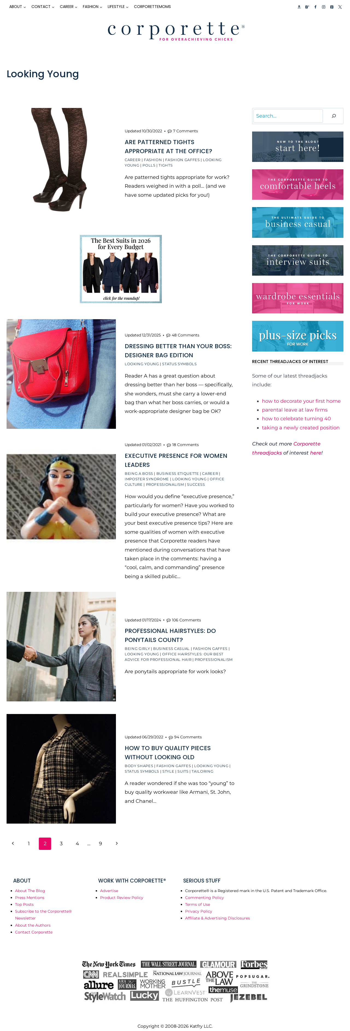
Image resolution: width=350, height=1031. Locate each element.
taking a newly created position (301, 428)
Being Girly (137, 644)
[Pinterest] (331, 6)
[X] (339, 6)
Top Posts (24, 897)
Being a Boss (139, 470)
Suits (182, 765)
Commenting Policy (204, 891)
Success (196, 481)
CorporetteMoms (152, 6)
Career (133, 159)
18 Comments (185, 441)
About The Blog (30, 884)
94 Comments (188, 731)
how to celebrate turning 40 (296, 419)
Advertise (109, 884)
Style (168, 765)
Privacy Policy (198, 904)
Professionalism (165, 481)
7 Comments (185, 130)
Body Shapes (139, 760)
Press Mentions (29, 891)
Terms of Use (197, 897)
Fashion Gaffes (182, 159)
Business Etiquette (177, 470)
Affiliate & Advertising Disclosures (217, 911)
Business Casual (171, 644)
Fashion (153, 159)
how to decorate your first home (301, 401)
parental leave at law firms (295, 410)
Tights (166, 164)
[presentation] (61, 163)
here (315, 453)
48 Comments (185, 332)
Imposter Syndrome (147, 475)
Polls (148, 164)
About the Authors (33, 918)
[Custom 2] (307, 6)
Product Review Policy (121, 891)
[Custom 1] (299, 6)
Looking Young (142, 361)
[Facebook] (315, 6)
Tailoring (202, 765)
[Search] (334, 116)
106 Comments (186, 615)
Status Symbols (179, 361)
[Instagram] (323, 6)
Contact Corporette (33, 925)
